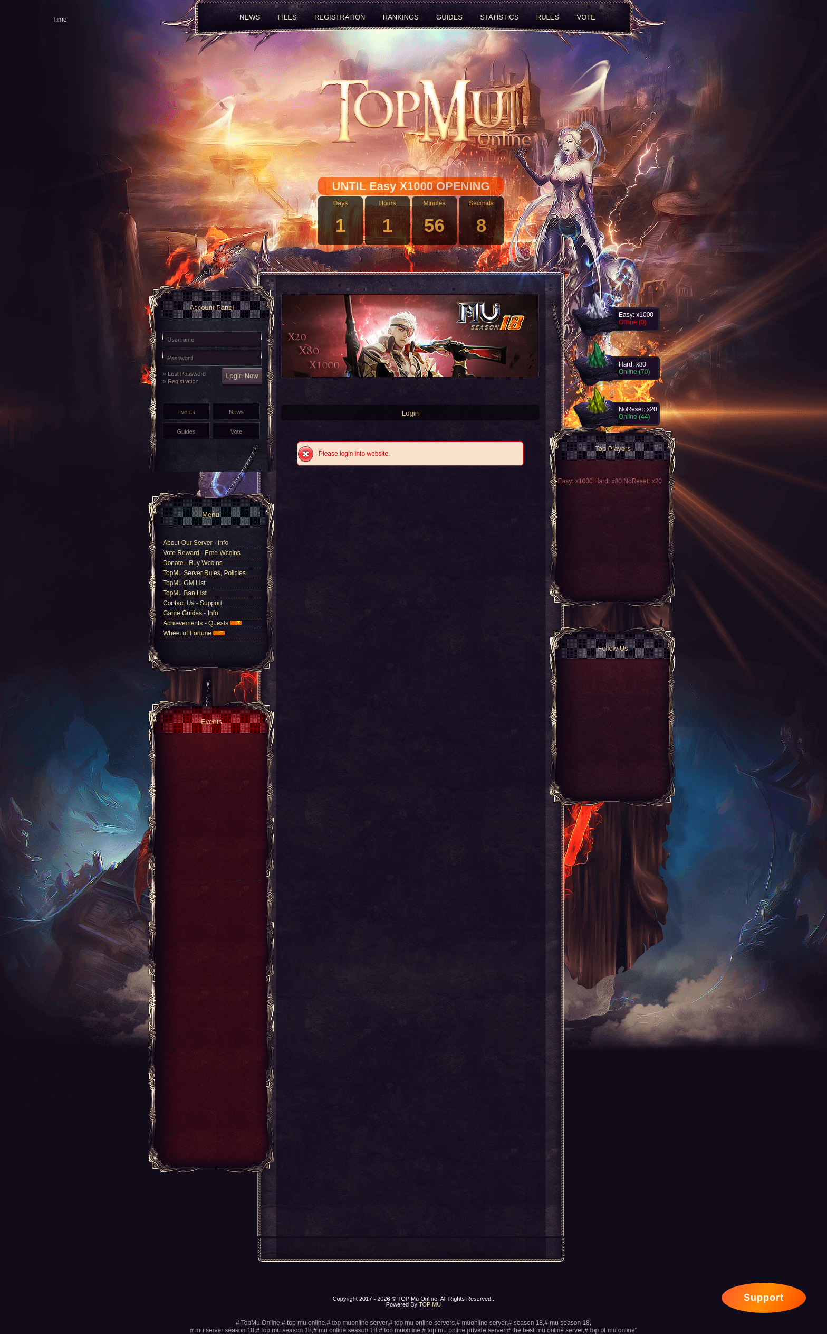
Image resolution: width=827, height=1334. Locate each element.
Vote (236, 431)
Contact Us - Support (192, 603)
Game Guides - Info (190, 613)
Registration (183, 381)
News (236, 412)
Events (186, 412)
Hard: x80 (608, 481)
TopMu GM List (184, 583)
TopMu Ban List (185, 593)
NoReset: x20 (642, 481)
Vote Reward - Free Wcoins (202, 553)
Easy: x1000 (576, 481)
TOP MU (430, 1304)
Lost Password (187, 374)
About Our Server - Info (195, 543)
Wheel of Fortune (194, 633)
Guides (186, 431)
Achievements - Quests (202, 623)
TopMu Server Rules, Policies (204, 573)
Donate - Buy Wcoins (193, 563)
